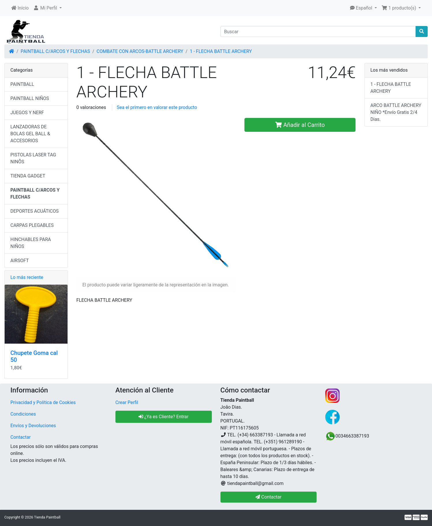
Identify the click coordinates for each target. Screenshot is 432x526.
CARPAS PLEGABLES (32, 225)
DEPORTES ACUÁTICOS (34, 211)
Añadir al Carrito (300, 124)
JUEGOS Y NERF (27, 112)
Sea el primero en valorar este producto (157, 107)
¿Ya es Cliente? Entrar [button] (163, 416)
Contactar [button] (268, 497)
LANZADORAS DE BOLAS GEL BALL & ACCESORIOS (30, 133)
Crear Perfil (126, 402)
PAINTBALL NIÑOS (29, 98)
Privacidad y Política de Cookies (43, 402)
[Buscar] (318, 31)
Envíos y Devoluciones (33, 425)
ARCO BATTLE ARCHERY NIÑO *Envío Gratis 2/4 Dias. (396, 112)
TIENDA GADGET (27, 176)
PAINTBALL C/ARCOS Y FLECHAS (55, 51)
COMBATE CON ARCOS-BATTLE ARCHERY (140, 51)
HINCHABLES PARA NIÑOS (30, 243)
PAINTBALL (22, 84)
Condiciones (23, 414)
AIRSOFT (19, 260)
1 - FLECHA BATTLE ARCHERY (221, 51)
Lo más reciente (26, 277)
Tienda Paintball (47, 517)
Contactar (20, 437)
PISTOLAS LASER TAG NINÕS (33, 158)
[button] (47, 8)
